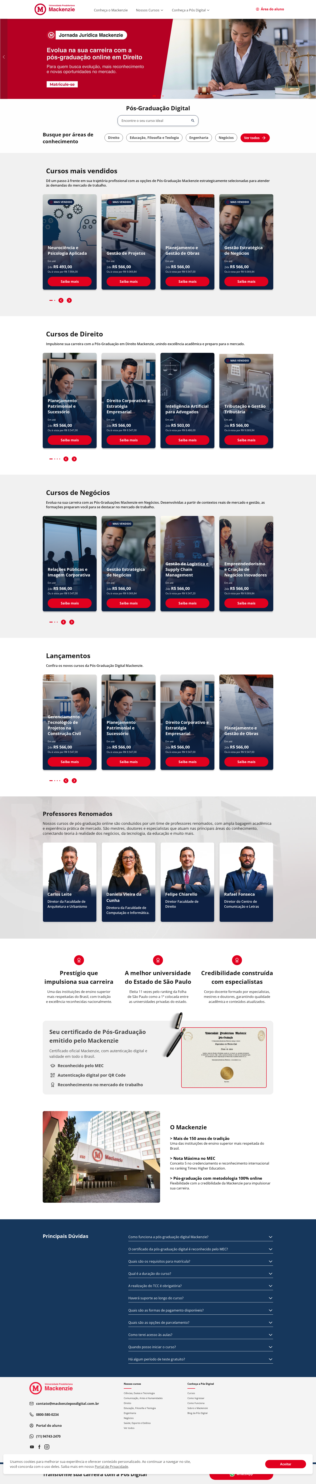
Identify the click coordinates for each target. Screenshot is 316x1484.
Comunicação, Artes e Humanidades (143, 1398)
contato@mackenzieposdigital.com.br (64, 1403)
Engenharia (198, 137)
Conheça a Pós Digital (191, 10)
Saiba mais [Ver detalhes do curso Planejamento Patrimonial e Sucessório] (70, 440)
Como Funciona (195, 1403)
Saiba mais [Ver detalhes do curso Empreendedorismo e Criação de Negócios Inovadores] (246, 603)
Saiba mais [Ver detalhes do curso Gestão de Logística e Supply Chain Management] (188, 603)
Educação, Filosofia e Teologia (154, 137)
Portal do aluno (45, 1425)
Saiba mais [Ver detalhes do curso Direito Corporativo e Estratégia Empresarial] (129, 440)
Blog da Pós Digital (197, 1413)
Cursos (191, 1393)
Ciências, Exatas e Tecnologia (139, 1393)
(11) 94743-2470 (45, 1436)
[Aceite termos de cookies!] (285, 1464)
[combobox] (155, 120)
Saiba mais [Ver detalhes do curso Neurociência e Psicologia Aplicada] (70, 281)
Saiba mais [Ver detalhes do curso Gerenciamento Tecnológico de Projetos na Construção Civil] (70, 762)
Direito (113, 137)
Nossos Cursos (150, 10)
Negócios (226, 137)
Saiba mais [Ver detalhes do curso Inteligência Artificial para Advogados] (188, 440)
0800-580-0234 (44, 1414)
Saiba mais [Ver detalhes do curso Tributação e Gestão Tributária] (246, 440)
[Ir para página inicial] (54, 9)
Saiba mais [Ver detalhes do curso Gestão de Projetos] (129, 281)
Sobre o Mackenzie (197, 1408)
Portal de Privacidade (111, 1466)
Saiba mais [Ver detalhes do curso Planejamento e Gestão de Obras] (188, 281)
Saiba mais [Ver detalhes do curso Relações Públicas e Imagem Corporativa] (70, 603)
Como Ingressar (195, 1398)
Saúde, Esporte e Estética (137, 1423)
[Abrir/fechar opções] (193, 121)
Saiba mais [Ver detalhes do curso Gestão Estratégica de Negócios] (246, 281)
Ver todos (255, 137)
